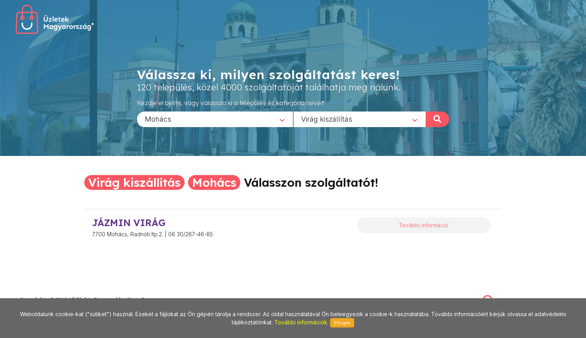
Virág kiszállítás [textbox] (326, 119)
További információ (423, 225)
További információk (300, 322)
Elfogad (342, 323)
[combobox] (215, 119)
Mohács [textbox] (158, 119)
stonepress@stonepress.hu (51, 291)
